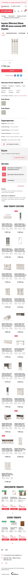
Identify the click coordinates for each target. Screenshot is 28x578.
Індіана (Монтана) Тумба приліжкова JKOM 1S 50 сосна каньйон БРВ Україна (8, 425)
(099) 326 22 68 (7, 560)
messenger (21, 75)
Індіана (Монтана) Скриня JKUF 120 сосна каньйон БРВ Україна (7, 350)
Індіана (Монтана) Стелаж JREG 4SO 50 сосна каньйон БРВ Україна (7, 400)
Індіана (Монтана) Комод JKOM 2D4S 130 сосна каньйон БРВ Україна (20, 275)
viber (15, 75)
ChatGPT (4, 86)
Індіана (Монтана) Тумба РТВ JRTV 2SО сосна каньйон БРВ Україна (7, 450)
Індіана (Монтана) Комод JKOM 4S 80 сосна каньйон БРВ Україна (19, 300)
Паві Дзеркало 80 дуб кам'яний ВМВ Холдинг (14, 498)
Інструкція (22, 33)
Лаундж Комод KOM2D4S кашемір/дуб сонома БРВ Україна (13, 528)
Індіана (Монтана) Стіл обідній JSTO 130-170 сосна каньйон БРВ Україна (20, 350)
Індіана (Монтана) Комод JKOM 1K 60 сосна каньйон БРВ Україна (7, 275)
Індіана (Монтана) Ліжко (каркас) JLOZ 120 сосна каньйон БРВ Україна (7, 225)
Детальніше (21, 186)
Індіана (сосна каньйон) (20, 96)
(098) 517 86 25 (16, 6)
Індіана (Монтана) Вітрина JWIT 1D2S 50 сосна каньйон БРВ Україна (20, 225)
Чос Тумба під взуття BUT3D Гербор (5, 498)
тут (25, 2)
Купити (5, 509)
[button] (12, 513)
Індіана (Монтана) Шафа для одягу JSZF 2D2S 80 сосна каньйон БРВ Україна (20, 450)
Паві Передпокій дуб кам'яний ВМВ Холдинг (22, 498)
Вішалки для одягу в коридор (11, 17)
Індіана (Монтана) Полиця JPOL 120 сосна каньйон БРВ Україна (19, 325)
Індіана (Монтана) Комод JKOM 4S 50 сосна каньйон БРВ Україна (7, 300)
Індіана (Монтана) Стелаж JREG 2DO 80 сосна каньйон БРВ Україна (19, 375)
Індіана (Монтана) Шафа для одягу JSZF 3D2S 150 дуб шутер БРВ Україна (22, 528)
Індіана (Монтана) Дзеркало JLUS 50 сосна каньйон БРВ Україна (19, 250)
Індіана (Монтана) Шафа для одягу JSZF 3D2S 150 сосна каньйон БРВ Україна (8, 475)
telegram (18, 75)
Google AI (19, 86)
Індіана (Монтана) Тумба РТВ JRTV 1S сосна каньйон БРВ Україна (19, 425)
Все (3, 33)
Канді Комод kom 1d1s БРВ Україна (5, 528)
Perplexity (12, 86)
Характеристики (11, 33)
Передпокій (11, 16)
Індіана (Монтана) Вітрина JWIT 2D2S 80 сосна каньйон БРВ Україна (7, 250)
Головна (3, 16)
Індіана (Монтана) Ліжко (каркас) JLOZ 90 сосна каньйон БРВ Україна (7, 325)
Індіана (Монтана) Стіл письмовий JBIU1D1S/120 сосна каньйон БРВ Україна (8, 375)
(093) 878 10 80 (7, 558)
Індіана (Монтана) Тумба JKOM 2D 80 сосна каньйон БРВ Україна (19, 400)
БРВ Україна (10, 123)
